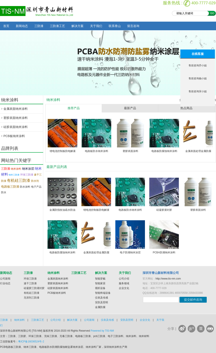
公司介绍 (124, 278)
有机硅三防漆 (18, 180)
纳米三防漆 (14, 175)
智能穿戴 (100, 278)
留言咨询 (133, 26)
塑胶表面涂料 (130, 151)
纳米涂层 (28, 168)
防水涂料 (25, 186)
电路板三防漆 (10, 186)
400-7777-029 (203, 3)
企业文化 (124, 288)
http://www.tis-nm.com (168, 278)
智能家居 (100, 283)
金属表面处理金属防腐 (198, 151)
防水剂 (35, 180)
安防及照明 (101, 302)
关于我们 (96, 26)
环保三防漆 (26, 174)
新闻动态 (22, 26)
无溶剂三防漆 (31, 297)
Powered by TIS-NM (102, 330)
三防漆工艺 (57, 26)
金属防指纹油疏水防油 (62, 209)
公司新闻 (5, 278)
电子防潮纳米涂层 (130, 252)
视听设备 (100, 288)
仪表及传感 (101, 297)
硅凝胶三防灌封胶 (34, 288)
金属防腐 (100, 307)
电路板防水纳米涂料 (96, 151)
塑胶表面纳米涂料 (15, 118)
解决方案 (77, 26)
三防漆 (38, 26)
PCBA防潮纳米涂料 (164, 252)
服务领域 (124, 283)
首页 (6, 26)
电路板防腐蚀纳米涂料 (164, 151)
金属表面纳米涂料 (15, 108)
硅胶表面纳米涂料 (15, 127)
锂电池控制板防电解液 (63, 151)
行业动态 (5, 283)
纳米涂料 (16, 168)
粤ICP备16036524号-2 (31, 341)
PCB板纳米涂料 (14, 136)
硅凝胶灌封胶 (164, 209)
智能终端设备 (103, 292)
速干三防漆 (30, 283)
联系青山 (115, 26)
